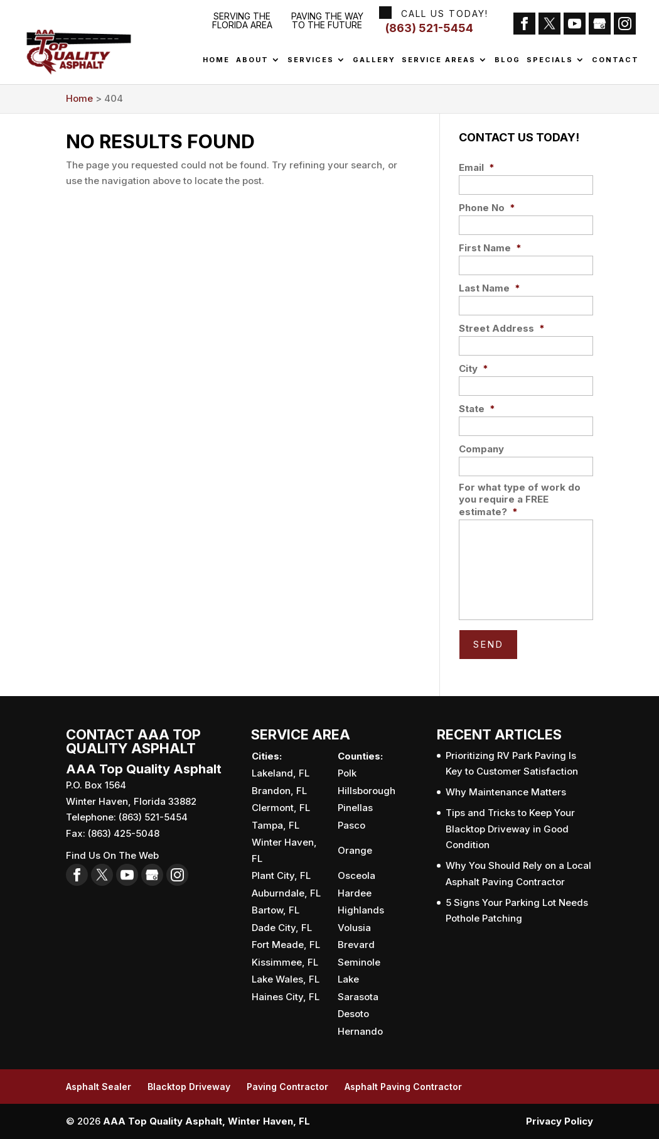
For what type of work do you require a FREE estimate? (520, 499)
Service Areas (439, 60)
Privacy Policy (559, 1121)
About (252, 60)
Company (481, 449)
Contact (615, 60)
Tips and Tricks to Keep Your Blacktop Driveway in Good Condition (510, 829)
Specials (550, 60)
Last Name (489, 288)
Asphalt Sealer (98, 1086)
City (473, 368)
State (477, 409)
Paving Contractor (287, 1086)
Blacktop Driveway (188, 1086)
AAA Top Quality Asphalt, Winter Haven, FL (206, 1121)
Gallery (374, 60)
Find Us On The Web (112, 855)
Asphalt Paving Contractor (403, 1086)
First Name (490, 248)
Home (216, 60)
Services (310, 60)
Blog (507, 60)
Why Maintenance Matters (506, 792)
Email (477, 167)
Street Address (502, 328)
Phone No (487, 208)
